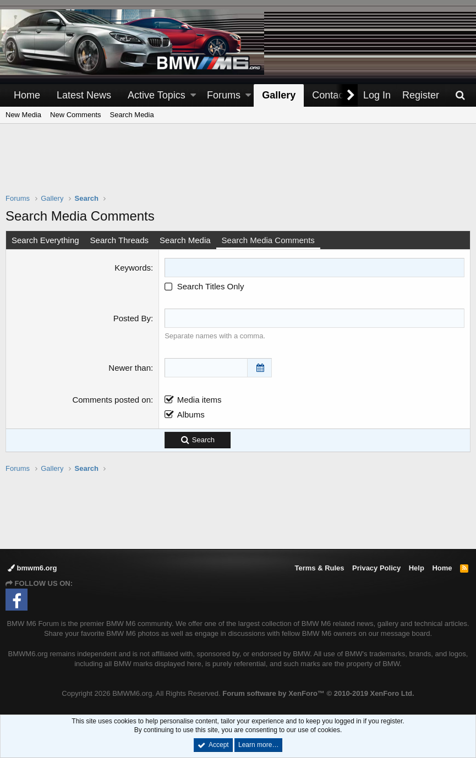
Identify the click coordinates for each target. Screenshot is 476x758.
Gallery (279, 95)
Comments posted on (111, 399)
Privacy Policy (376, 568)
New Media (23, 115)
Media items (199, 399)
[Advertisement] (238, 165)
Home (27, 95)
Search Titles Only (204, 286)
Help (416, 568)
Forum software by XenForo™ (318, 693)
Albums (191, 414)
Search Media (132, 115)
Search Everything (45, 240)
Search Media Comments (268, 240)
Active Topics (156, 95)
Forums (223, 95)
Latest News (84, 95)
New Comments (75, 115)
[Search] (460, 95)
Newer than (129, 367)
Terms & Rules (319, 568)
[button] (193, 95)
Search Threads (119, 240)
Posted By (132, 318)
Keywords (132, 267)
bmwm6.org (32, 568)
